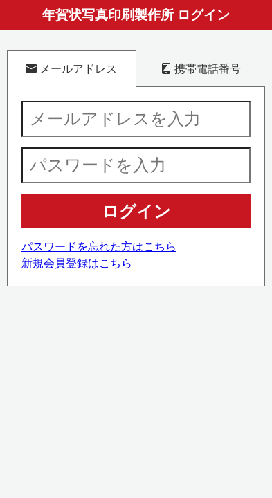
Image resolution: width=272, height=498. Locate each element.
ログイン (136, 211)
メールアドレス (71, 68)
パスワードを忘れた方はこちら (98, 246)
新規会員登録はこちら (76, 263)
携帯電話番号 (201, 68)
